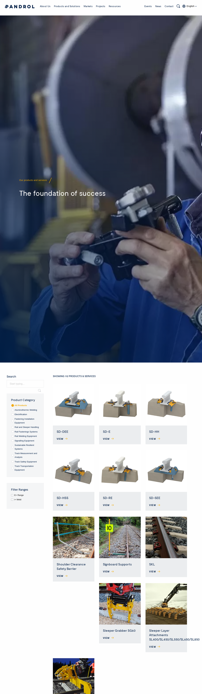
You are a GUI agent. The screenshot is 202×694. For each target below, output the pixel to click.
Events (148, 6)
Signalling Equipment (24, 441)
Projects (100, 6)
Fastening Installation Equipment (24, 421)
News (158, 6)
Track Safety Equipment (26, 462)
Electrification (21, 414)
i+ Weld (17, 499)
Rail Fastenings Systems (26, 432)
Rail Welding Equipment (26, 436)
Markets (88, 6)
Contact (169, 6)
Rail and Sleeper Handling (27, 427)
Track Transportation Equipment (24, 468)
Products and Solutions (67, 6)
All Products (21, 405)
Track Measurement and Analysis (26, 455)
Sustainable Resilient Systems (24, 447)
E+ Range (19, 495)
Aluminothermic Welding (26, 410)
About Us (45, 6)
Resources (115, 6)
